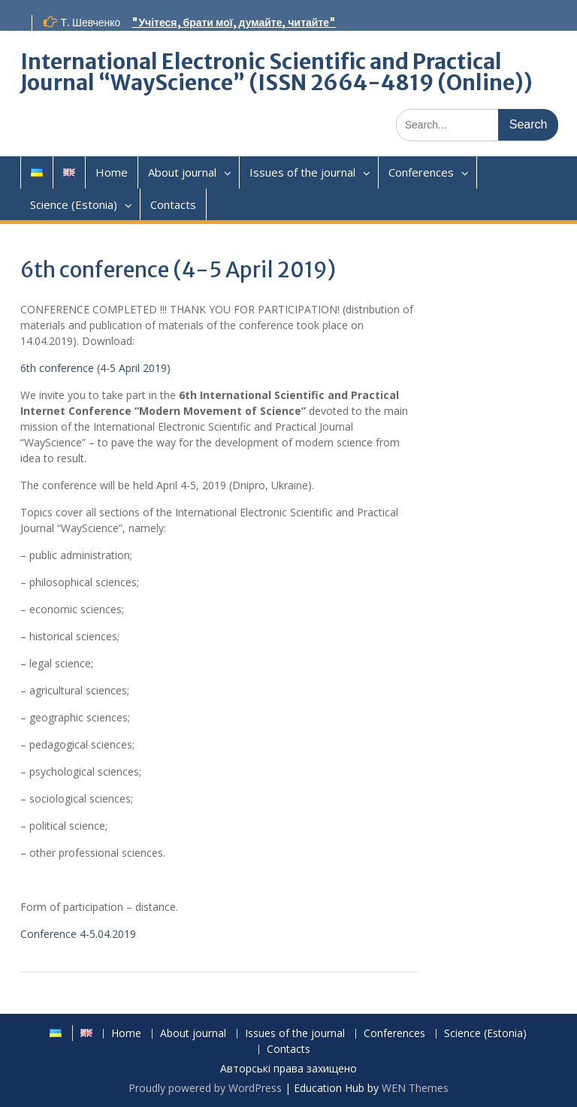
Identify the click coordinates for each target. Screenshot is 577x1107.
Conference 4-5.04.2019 (78, 934)
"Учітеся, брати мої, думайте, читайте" (233, 22)
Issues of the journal (302, 172)
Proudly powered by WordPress (205, 1088)
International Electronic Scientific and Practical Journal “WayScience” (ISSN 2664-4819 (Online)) (276, 72)
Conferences (421, 172)
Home (111, 172)
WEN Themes (415, 1088)
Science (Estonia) (73, 204)
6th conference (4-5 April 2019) (95, 368)
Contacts (173, 204)
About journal (182, 172)
